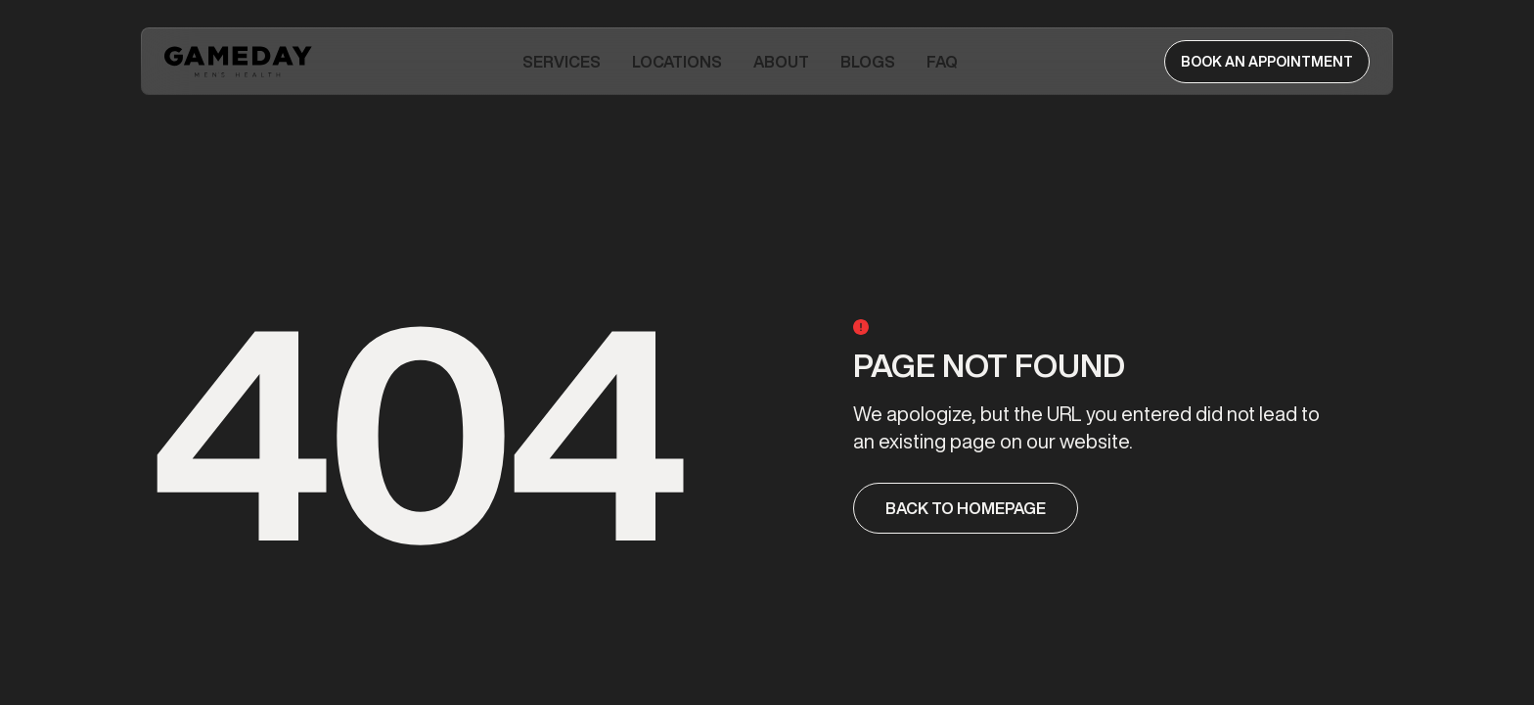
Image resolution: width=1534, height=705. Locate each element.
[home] (240, 61)
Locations (677, 62)
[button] (561, 61)
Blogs (867, 62)
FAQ (942, 62)
